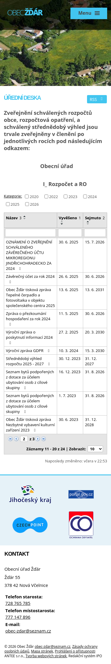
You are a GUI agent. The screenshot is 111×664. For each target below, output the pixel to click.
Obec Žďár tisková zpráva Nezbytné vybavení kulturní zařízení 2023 (30, 425)
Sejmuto (95, 217)
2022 (53, 196)
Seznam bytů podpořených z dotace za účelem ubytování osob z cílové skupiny (30, 379)
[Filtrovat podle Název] (30, 233)
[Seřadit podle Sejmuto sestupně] (88, 224)
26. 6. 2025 (68, 276)
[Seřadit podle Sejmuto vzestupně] (88, 221)
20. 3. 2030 (94, 332)
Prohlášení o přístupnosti (75, 651)
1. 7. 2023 (67, 395)
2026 (34, 204)
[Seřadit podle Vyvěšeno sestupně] (62, 224)
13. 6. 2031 (94, 289)
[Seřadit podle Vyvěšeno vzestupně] (62, 221)
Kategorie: (13, 196)
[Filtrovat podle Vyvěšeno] (70, 233)
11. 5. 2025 (68, 313)
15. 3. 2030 (94, 350)
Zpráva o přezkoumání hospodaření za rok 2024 (28, 318)
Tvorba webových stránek (46, 655)
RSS (97, 99)
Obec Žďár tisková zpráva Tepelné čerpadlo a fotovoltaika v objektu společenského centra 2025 (30, 297)
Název (14, 217)
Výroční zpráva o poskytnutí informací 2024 (29, 337)
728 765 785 (17, 603)
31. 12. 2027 (91, 361)
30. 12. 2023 (70, 358)
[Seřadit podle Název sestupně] (25, 219)
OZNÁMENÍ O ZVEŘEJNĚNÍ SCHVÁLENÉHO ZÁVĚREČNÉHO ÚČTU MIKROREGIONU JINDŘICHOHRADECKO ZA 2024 (29, 255)
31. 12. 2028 (91, 422)
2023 (72, 196)
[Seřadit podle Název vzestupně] (25, 216)
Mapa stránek (42, 651)
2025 (15, 204)
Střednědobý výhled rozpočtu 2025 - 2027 (29, 361)
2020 (34, 196)
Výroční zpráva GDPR (28, 350)
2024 (92, 196)
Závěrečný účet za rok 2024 (30, 279)
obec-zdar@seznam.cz (28, 631)
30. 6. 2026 (94, 276)
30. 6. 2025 (68, 242)
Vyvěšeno (70, 217)
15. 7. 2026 (94, 242)
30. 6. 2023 (68, 419)
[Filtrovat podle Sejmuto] (95, 233)
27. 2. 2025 (68, 332)
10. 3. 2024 (68, 350)
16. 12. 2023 (70, 371)
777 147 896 (17, 617)
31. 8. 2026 (94, 371)
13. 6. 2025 (68, 289)
